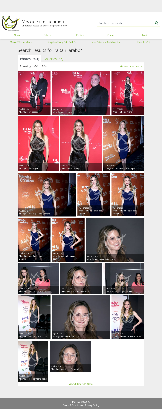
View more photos (131, 66)
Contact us (112, 35)
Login (145, 35)
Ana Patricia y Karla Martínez (107, 42)
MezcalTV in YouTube (21, 42)
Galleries (48, 35)
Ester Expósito (144, 42)
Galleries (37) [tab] (53, 58)
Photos (80, 35)
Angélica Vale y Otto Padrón (62, 42)
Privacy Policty (92, 405)
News (17, 35)
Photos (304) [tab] (29, 58)
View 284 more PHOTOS (81, 383)
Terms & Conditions (72, 405)
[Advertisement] (81, 6)
